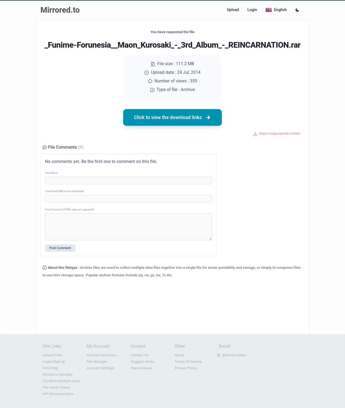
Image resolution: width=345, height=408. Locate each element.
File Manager (97, 362)
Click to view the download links (172, 117)
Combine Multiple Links (61, 381)
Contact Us (140, 355)
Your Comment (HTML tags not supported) (69, 209)
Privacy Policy (186, 368)
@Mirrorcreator (234, 355)
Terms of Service (188, 362)
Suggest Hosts (142, 362)
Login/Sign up (54, 362)
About (179, 355)
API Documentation (58, 394)
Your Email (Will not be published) (64, 191)
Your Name (51, 172)
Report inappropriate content (279, 133)
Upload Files (52, 355)
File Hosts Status (56, 387)
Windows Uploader (58, 374)
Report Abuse (142, 368)
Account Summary (101, 355)
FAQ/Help (50, 368)
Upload (233, 10)
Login (252, 10)
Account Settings (100, 368)
